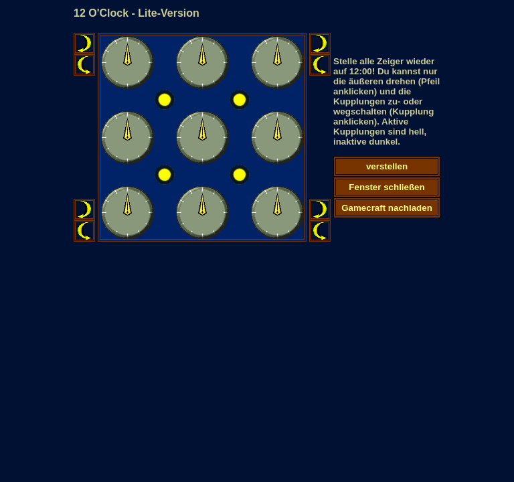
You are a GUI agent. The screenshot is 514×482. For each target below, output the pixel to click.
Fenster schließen (386, 187)
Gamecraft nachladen (386, 208)
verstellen (387, 166)
